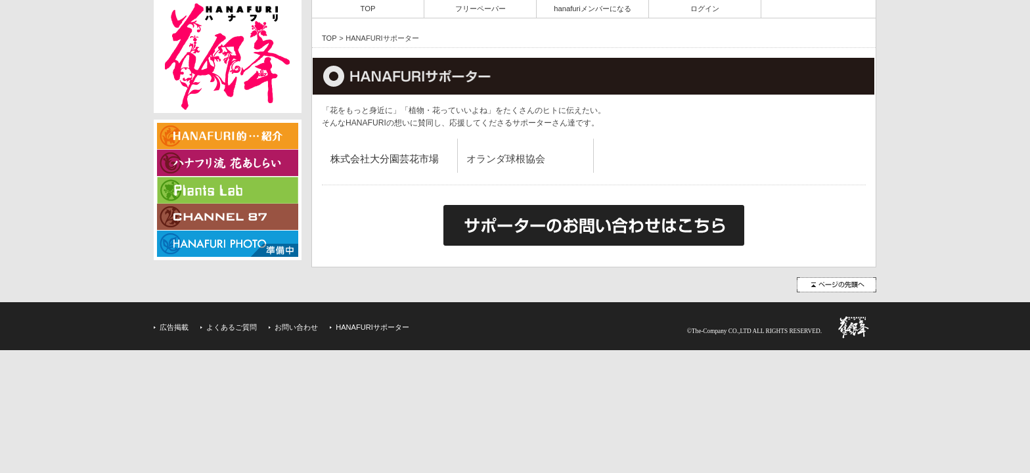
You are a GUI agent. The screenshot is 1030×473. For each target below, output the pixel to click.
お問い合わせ (296, 327)
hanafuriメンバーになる (592, 8)
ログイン (704, 8)
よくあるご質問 (231, 327)
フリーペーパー (480, 8)
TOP (368, 8)
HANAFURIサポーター (372, 327)
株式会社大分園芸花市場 (384, 159)
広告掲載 (174, 327)
